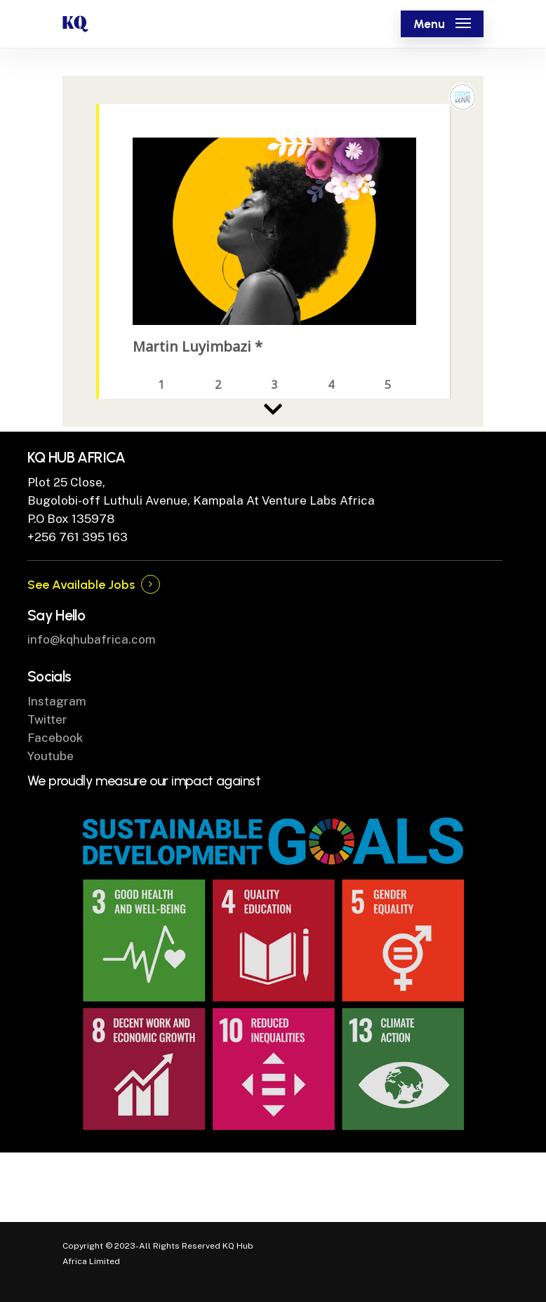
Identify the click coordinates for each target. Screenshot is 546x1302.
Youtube (50, 756)
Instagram (56, 701)
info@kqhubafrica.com (91, 639)
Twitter (47, 719)
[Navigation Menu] (442, 24)
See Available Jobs (81, 584)
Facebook (55, 738)
